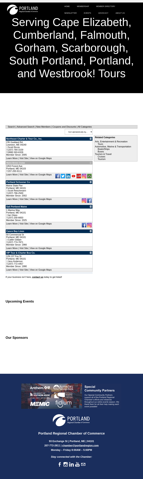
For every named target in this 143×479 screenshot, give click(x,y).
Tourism (101, 159)
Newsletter (70, 13)
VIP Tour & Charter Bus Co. (20, 253)
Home (67, 6)
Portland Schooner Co (18, 182)
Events (87, 13)
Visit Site (23, 158)
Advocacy (103, 13)
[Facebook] (60, 464)
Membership (83, 6)
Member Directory (105, 6)
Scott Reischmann (16, 190)
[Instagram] (65, 464)
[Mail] (83, 464)
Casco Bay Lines (15, 231)
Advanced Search (25, 127)
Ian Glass (11, 215)
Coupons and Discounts (64, 127)
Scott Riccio (13, 147)
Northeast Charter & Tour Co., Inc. (24, 139)
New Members (43, 127)
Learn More (12, 158)
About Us (120, 13)
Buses (101, 151)
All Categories (85, 127)
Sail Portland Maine (16, 206)
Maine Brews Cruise (15, 163)
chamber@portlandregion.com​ (80, 445)
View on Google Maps (41, 158)
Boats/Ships (103, 149)
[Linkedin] (71, 464)
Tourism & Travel (103, 154)
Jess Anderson (14, 261)
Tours (100, 144)
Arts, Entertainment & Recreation (111, 141)
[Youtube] (77, 464)
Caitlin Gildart (13, 240)
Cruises (101, 156)
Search (11, 127)
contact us (37, 277)
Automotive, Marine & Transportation (113, 146)
